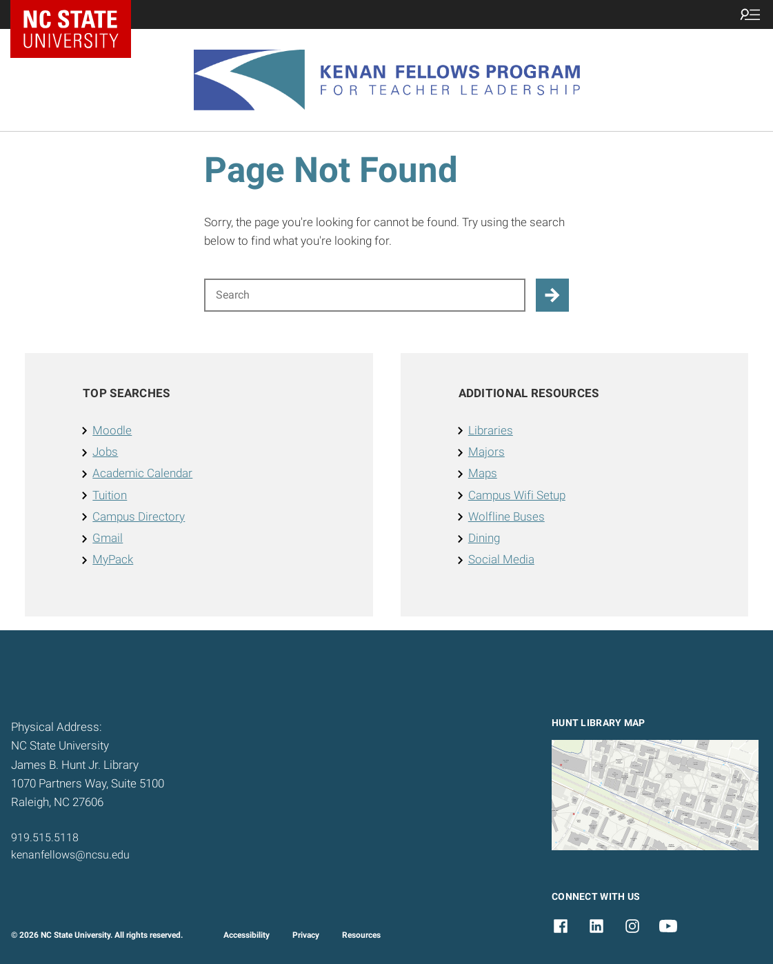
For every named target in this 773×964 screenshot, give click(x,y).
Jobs (105, 452)
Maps (482, 473)
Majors (486, 452)
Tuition (109, 495)
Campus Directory (138, 516)
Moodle (112, 430)
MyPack (112, 559)
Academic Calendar (142, 473)
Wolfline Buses (506, 516)
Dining (484, 538)
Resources (361, 935)
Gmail (107, 538)
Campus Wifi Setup (516, 495)
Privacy (305, 935)
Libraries (490, 430)
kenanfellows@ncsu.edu (70, 854)
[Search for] (364, 295)
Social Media (501, 559)
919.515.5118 (45, 837)
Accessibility (246, 935)
